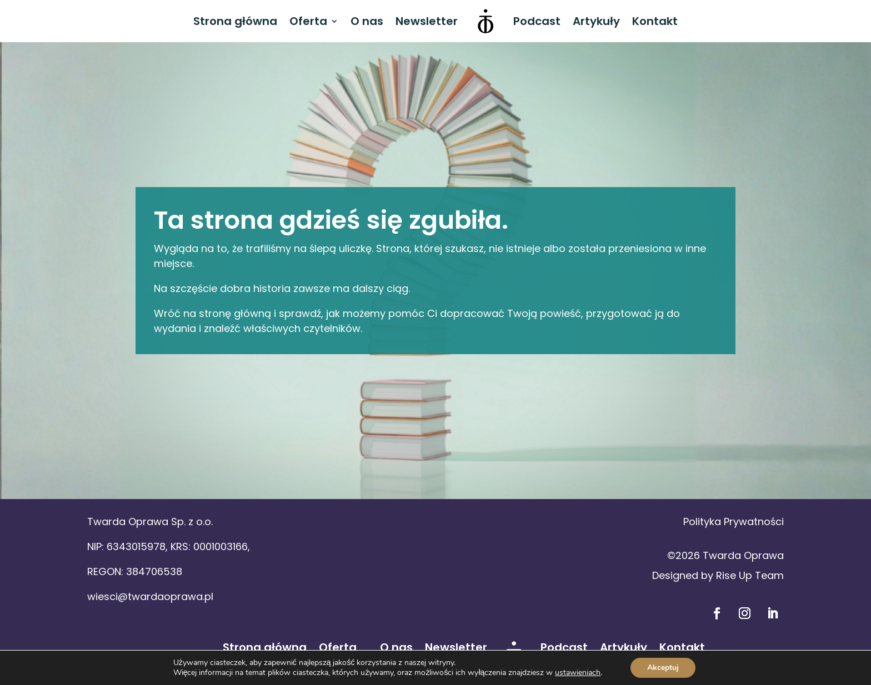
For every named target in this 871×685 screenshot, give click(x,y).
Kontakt (655, 21)
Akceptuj (663, 667)
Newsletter (427, 21)
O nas (367, 21)
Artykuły (596, 21)
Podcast (536, 21)
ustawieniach (577, 673)
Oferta (308, 21)
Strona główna (235, 21)
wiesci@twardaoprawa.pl (150, 596)
